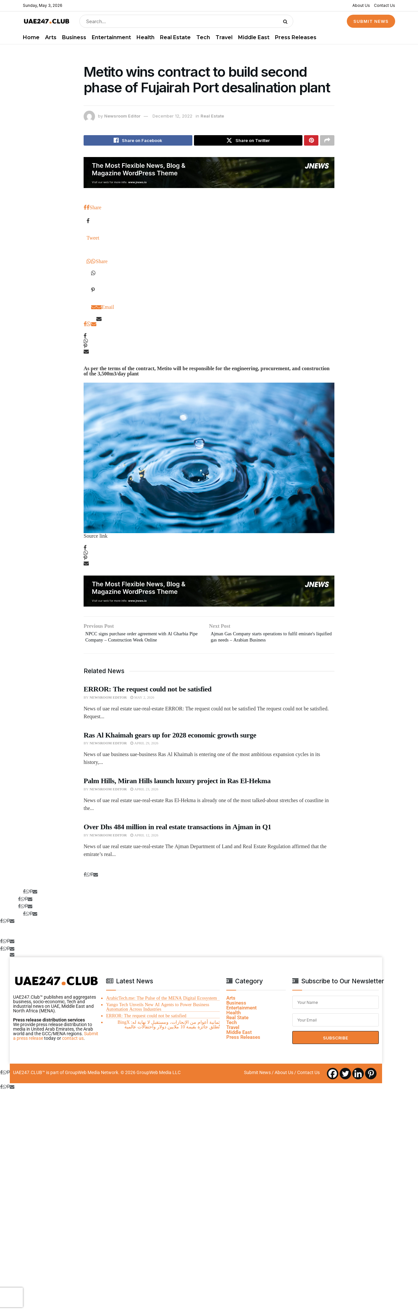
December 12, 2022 (172, 116)
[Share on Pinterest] (311, 141)
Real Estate (175, 37)
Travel (224, 37)
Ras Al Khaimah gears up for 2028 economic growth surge (170, 739)
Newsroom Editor (122, 116)
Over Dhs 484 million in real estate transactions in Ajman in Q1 (177, 831)
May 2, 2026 (142, 702)
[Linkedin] (358, 1078)
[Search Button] (286, 21)
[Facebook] (332, 1078)
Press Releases (295, 37)
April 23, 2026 (144, 794)
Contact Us (384, 5)
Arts (50, 37)
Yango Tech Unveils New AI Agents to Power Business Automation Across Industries (157, 1011)
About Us (361, 5)
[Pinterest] (371, 1078)
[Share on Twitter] (248, 141)
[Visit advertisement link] (209, 174)
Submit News (257, 1077)
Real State (237, 1022)
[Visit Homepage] (46, 21)
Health (145, 37)
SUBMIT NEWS (371, 21)
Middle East (253, 37)
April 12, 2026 (144, 840)
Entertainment (111, 37)
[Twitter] (345, 1078)
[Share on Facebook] (138, 141)
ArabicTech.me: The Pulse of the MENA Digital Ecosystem (161, 1002)
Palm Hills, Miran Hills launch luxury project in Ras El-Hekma (177, 785)
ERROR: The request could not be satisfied (148, 693)
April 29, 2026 (144, 748)
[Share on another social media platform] (327, 141)
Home (31, 37)
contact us (73, 1043)
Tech (203, 37)
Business (74, 37)
